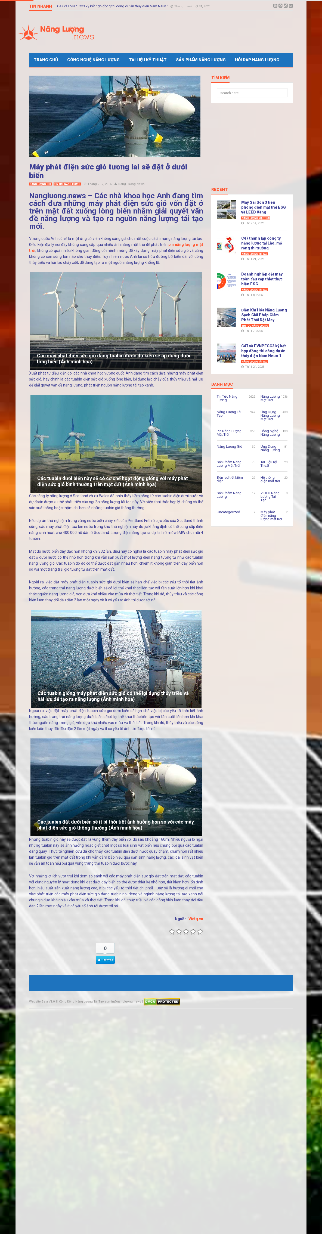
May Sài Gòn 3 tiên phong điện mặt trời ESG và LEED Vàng (263, 207)
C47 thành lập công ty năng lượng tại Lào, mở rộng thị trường (261, 243)
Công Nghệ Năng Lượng (93, 59)
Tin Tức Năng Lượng (67, 184)
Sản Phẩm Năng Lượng (201, 59)
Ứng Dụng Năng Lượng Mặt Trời (270, 415)
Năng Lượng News (131, 184)
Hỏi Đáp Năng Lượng (257, 59)
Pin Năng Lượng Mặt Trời (229, 432)
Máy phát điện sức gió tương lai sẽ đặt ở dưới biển (108, 171)
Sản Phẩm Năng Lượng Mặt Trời (229, 463)
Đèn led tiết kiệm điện (230, 479)
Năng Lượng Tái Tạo (255, 254)
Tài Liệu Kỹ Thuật (148, 59)
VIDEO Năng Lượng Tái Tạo (270, 496)
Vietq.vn (195, 919)
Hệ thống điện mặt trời (270, 479)
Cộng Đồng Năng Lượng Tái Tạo (81, 1001)
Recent (219, 190)
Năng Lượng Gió (40, 184)
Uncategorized (228, 512)
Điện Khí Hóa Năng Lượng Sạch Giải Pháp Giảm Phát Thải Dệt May (108, 6)
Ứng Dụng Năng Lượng (270, 448)
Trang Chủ (46, 59)
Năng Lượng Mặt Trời (256, 218)
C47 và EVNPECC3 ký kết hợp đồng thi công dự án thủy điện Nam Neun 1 (263, 351)
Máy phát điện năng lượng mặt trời (271, 515)
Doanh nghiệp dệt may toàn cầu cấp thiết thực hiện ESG (262, 279)
